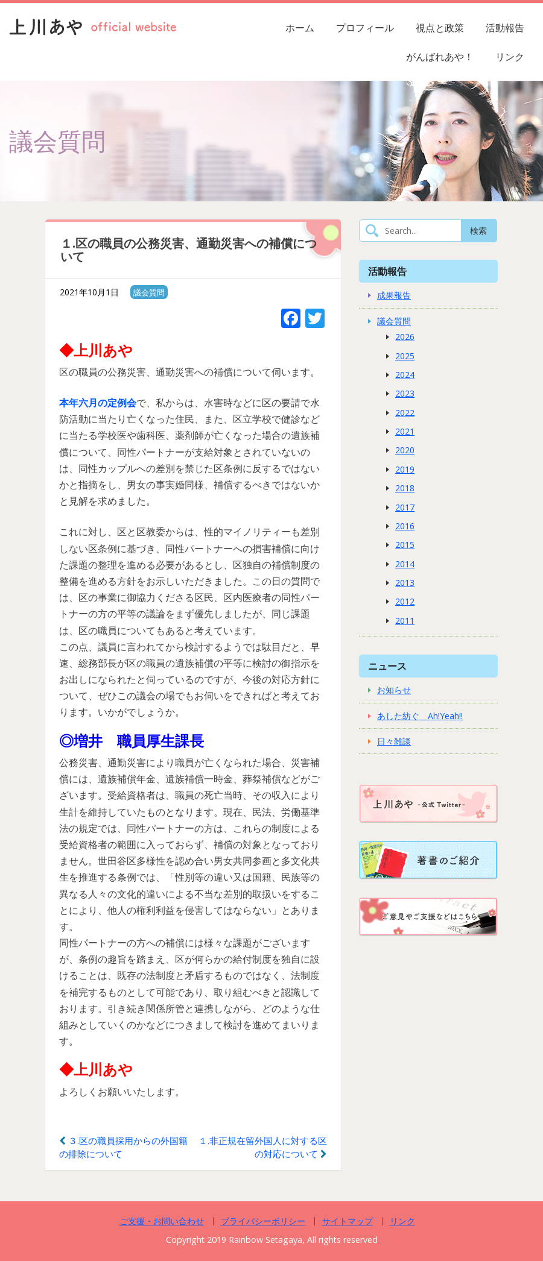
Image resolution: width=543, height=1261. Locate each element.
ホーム (299, 27)
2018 (404, 488)
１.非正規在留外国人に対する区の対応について (262, 1147)
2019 (404, 469)
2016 (404, 526)
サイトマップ (347, 1221)
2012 (404, 601)
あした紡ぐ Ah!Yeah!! (420, 716)
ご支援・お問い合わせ (161, 1221)
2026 (404, 336)
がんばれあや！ (440, 56)
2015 (404, 544)
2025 (404, 356)
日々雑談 (394, 741)
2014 (404, 564)
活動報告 (505, 27)
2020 (404, 450)
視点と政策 (440, 27)
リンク (509, 56)
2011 (404, 620)
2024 (404, 374)
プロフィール (365, 27)
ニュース (387, 666)
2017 (404, 507)
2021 (404, 431)
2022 (404, 412)
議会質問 (149, 292)
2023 (404, 393)
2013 (404, 582)
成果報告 (394, 295)
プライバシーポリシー (263, 1221)
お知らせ (394, 690)
